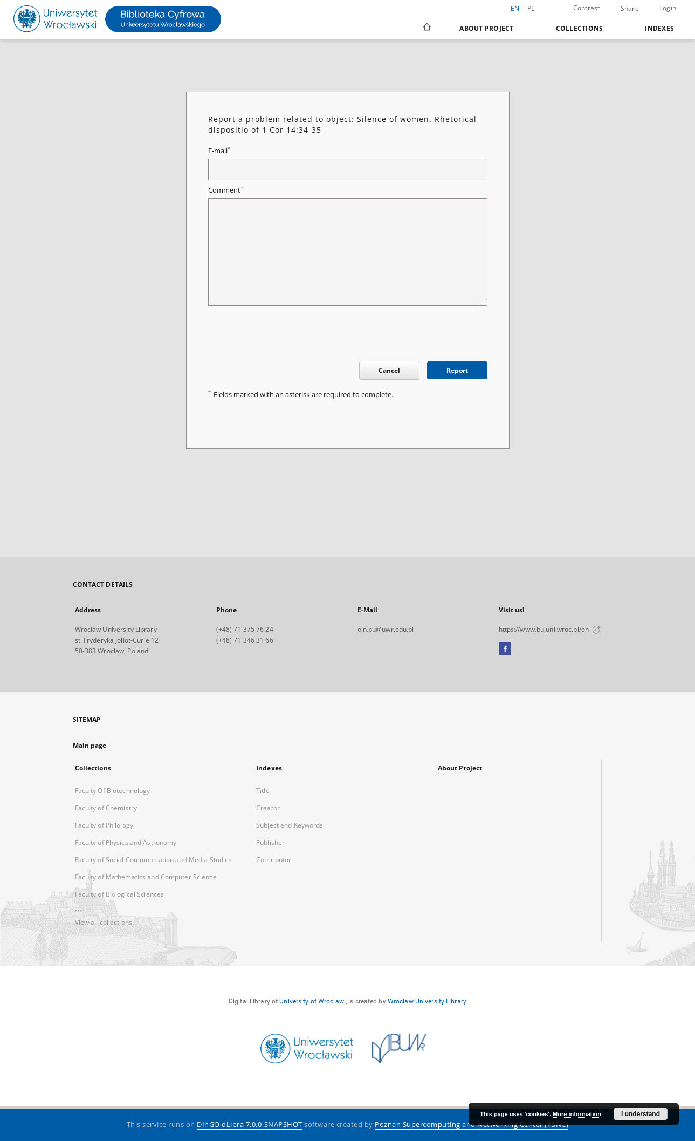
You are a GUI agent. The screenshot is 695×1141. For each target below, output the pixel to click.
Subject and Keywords (289, 825)
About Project (486, 28)
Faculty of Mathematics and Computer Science (146, 877)
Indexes (659, 28)
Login (667, 7)
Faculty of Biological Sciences (119, 894)
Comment (225, 190)
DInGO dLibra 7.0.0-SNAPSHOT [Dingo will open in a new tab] (249, 1124)
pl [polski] (531, 8)
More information (577, 1114)
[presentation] (290, 335)
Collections (579, 28)
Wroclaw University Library (427, 1001)
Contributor (273, 859)
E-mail (219, 150)
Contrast (586, 7)
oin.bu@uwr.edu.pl (385, 629)
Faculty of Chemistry (106, 807)
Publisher (270, 842)
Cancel (389, 370)
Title (263, 790)
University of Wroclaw (311, 1001)
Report (457, 370)
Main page (90, 745)
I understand (640, 1114)
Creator (268, 807)
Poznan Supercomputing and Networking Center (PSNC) (471, 1124)
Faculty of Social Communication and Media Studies (153, 859)
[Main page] (426, 28)
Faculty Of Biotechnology (112, 790)
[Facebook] (505, 649)
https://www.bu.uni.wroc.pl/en (550, 629)
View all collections (103, 922)
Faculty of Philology (104, 825)
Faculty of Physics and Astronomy (126, 842)
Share (630, 8)
